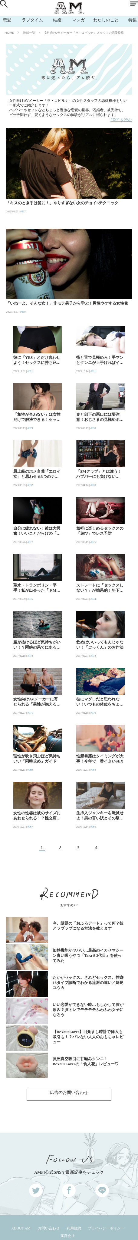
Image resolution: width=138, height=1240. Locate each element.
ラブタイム (32, 19)
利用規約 (74, 1228)
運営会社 (67, 1236)
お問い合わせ (49, 1228)
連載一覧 (29, 32)
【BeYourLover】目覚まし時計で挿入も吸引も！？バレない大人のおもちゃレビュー (88, 1036)
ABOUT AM (21, 1228)
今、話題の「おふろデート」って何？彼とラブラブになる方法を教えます (88, 926)
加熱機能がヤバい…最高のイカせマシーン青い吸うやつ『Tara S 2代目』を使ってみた (88, 955)
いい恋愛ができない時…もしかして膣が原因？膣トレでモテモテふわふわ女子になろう (88, 1009)
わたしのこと (106, 19)
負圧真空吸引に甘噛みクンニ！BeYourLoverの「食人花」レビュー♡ (86, 1061)
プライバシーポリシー (106, 1228)
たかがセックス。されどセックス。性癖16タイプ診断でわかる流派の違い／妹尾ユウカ (88, 982)
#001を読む (121, 119)
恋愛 (7, 19)
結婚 (57, 19)
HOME (9, 32)
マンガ (78, 19)
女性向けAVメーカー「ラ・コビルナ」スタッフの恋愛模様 (84, 32)
